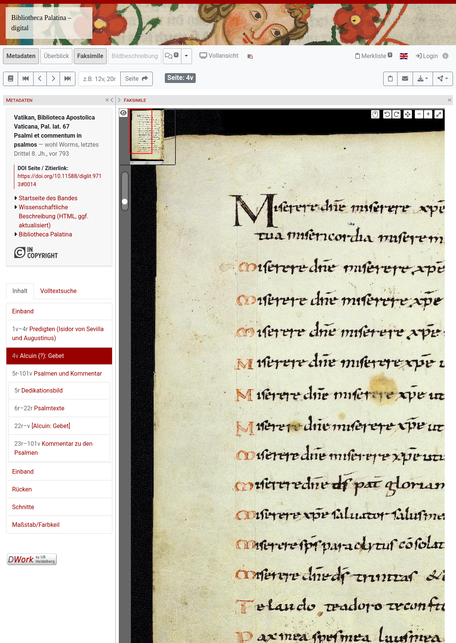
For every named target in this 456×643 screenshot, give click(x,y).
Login (427, 56)
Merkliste (373, 56)
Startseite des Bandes (48, 198)
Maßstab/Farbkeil (36, 524)
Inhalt (20, 291)
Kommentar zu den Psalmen (53, 448)
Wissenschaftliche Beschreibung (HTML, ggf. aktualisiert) (54, 216)
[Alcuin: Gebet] (42, 426)
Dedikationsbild (38, 390)
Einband (23, 311)
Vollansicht (219, 55)
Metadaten (20, 56)
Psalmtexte (39, 408)
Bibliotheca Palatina (45, 234)
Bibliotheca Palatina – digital (41, 23)
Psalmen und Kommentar (57, 373)
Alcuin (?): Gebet (38, 355)
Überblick (56, 56)
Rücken (22, 489)
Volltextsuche (58, 291)
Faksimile (90, 56)
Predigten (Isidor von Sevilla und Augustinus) (58, 333)
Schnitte (23, 507)
